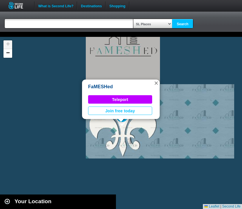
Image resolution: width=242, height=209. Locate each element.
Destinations (91, 5)
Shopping (117, 5)
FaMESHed (100, 86)
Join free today (120, 111)
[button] (156, 83)
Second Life (19, 5)
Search (182, 24)
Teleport (120, 99)
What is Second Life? (55, 5)
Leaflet (211, 206)
